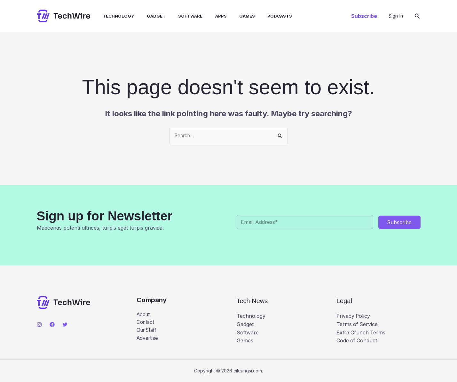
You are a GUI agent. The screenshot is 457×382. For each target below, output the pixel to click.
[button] (364, 16)
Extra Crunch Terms (361, 332)
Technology (113, 16)
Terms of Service (357, 324)
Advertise (148, 339)
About (144, 314)
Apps (208, 16)
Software (180, 16)
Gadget (148, 16)
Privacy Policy (353, 316)
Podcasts (262, 16)
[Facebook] (52, 324)
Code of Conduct (357, 341)
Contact (146, 323)
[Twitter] (64, 324)
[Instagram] (39, 324)
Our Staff (148, 331)
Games (232, 16)
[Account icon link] (396, 16)
